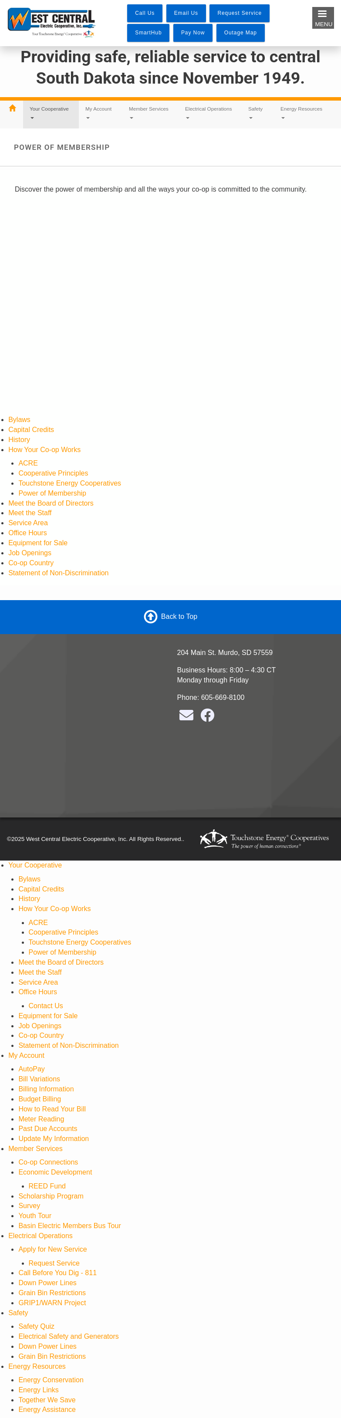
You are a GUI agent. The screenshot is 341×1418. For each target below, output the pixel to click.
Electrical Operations (208, 112)
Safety (255, 112)
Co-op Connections (48, 1162)
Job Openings (29, 553)
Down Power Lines (47, 1282)
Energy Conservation (50, 1380)
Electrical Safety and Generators (68, 1336)
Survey (29, 1205)
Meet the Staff (29, 513)
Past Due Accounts (47, 1128)
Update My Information (53, 1138)
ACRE (27, 463)
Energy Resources (301, 112)
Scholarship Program (50, 1196)
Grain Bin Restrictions (52, 1292)
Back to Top (179, 616)
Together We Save (46, 1400)
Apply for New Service (52, 1249)
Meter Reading (41, 1119)
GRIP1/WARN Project (52, 1303)
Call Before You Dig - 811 (57, 1272)
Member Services (149, 112)
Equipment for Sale (38, 543)
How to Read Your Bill (52, 1109)
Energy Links (38, 1390)
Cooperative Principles (53, 473)
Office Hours (27, 533)
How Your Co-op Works (44, 449)
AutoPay (31, 1069)
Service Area (28, 523)
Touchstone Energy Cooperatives (69, 483)
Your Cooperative (49, 112)
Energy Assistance (47, 1409)
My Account (98, 112)
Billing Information (46, 1089)
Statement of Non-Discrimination (58, 573)
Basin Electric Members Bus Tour (69, 1225)
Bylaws (19, 419)
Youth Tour (34, 1215)
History (19, 439)
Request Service (54, 1263)
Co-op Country (31, 563)
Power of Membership (52, 493)
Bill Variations (39, 1079)
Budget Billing (39, 1099)
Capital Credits (31, 429)
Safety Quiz (36, 1326)
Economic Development (55, 1172)
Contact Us (46, 1005)
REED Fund (47, 1186)
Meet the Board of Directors (51, 503)
